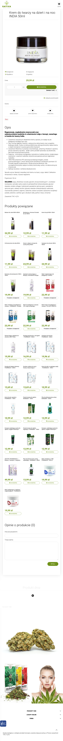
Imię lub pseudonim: (11, 532)
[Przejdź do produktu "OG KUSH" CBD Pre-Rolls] (7, 600)
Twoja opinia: (9, 540)
